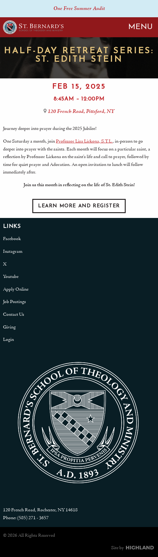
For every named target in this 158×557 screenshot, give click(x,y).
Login (8, 340)
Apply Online (15, 289)
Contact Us (13, 314)
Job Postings (14, 302)
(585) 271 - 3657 (33, 518)
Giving (9, 327)
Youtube (10, 277)
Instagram (12, 252)
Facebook (12, 239)
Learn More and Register (79, 206)
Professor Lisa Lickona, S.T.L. (84, 141)
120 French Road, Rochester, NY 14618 (40, 510)
